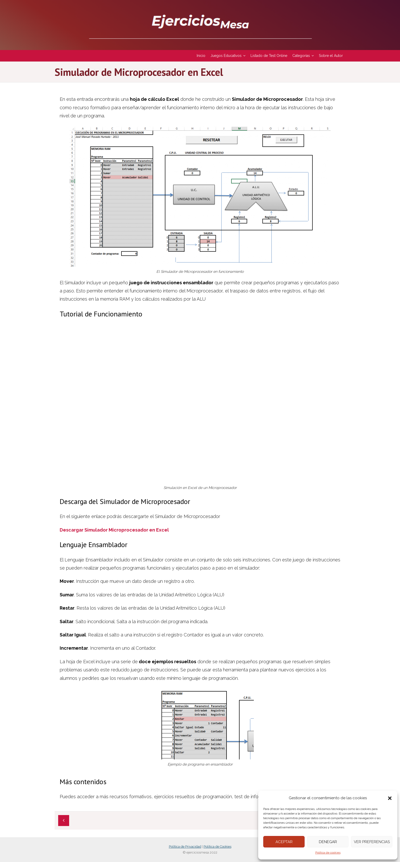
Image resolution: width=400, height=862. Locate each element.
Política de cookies (328, 852)
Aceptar (284, 842)
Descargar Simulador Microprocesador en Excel (114, 530)
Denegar (328, 842)
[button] (389, 798)
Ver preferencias (372, 842)
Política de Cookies (217, 846)
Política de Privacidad (185, 846)
